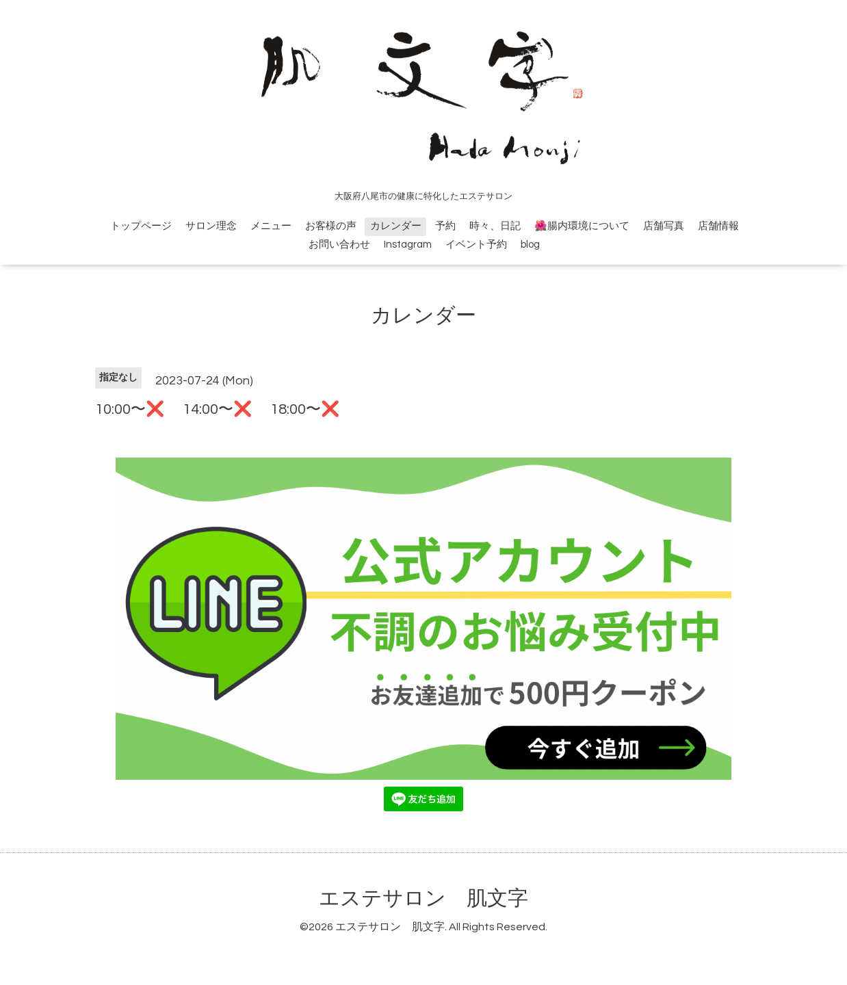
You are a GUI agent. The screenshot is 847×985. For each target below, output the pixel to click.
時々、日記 (495, 226)
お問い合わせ (339, 244)
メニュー (270, 226)
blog (530, 244)
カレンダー (395, 226)
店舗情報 (718, 226)
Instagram (408, 244)
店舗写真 (663, 226)
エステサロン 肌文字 (423, 898)
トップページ (141, 226)
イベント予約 (476, 244)
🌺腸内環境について (581, 226)
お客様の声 (330, 226)
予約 (445, 226)
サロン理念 (211, 226)
